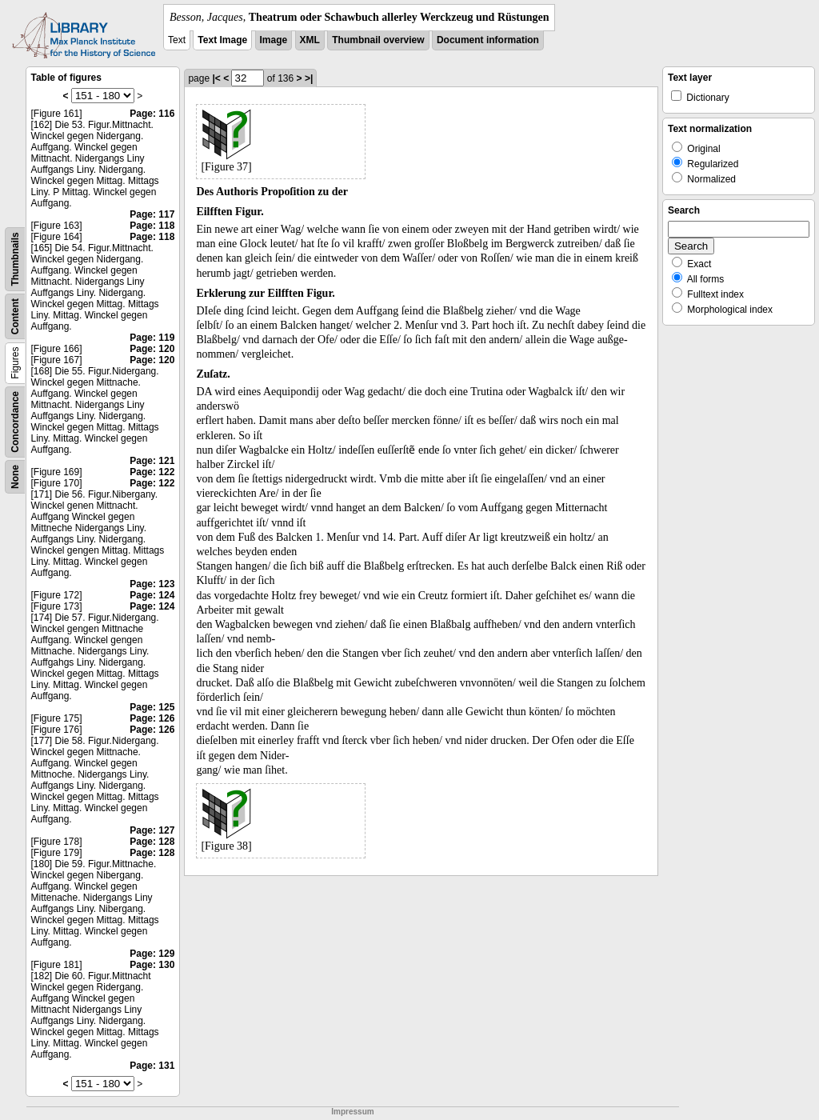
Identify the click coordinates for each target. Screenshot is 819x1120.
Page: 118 (152, 225)
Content (15, 316)
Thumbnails (15, 259)
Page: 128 (152, 841)
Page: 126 (152, 718)
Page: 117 (152, 214)
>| (309, 78)
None (15, 477)
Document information (488, 40)
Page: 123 (152, 584)
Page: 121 (152, 460)
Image (274, 40)
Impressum (352, 1111)
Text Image (222, 40)
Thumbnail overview (378, 40)
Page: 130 (152, 964)
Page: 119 (152, 337)
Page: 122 (152, 472)
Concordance (15, 422)
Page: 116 (152, 113)
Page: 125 (152, 707)
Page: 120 (152, 348)
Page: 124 (152, 595)
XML (310, 40)
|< (216, 78)
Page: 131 (152, 1065)
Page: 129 (152, 953)
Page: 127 (152, 830)
